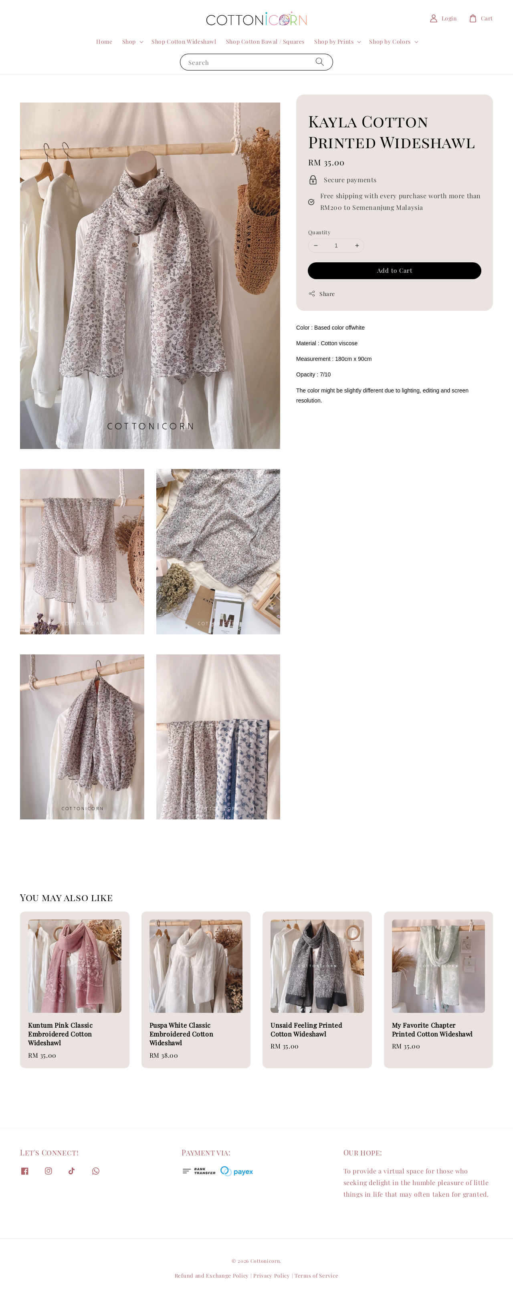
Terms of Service (316, 1275)
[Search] (320, 62)
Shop (129, 41)
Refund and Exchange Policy (212, 1275)
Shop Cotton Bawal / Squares (265, 41)
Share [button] (321, 294)
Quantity (319, 232)
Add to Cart (394, 270)
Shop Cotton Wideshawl (183, 41)
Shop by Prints (333, 41)
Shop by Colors (389, 41)
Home (104, 41)
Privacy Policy (271, 1275)
